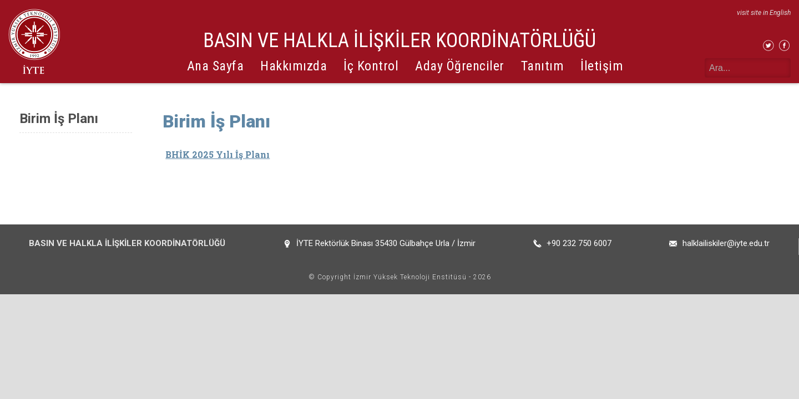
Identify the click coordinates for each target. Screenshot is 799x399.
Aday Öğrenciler (459, 66)
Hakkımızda (293, 66)
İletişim (601, 66)
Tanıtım (542, 66)
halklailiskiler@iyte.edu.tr (726, 243)
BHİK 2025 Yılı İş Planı (217, 154)
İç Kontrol (370, 66)
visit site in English (764, 13)
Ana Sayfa (215, 66)
